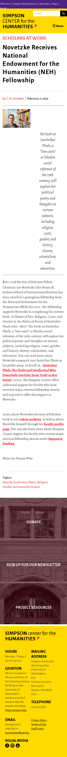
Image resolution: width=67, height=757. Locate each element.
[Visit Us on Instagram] (12, 745)
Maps (54, 4)
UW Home (5, 4)
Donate (33, 522)
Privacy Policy (39, 720)
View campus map (15, 710)
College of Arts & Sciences (24, 4)
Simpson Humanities (24, 21)
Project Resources (33, 607)
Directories (45, 4)
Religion (42, 482)
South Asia (20, 482)
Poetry (32, 482)
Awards (7, 482)
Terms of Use (38, 724)
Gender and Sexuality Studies (21, 487)
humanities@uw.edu (17, 732)
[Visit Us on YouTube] (18, 745)
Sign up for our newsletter (33, 565)
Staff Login (37, 728)
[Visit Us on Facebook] (7, 745)
